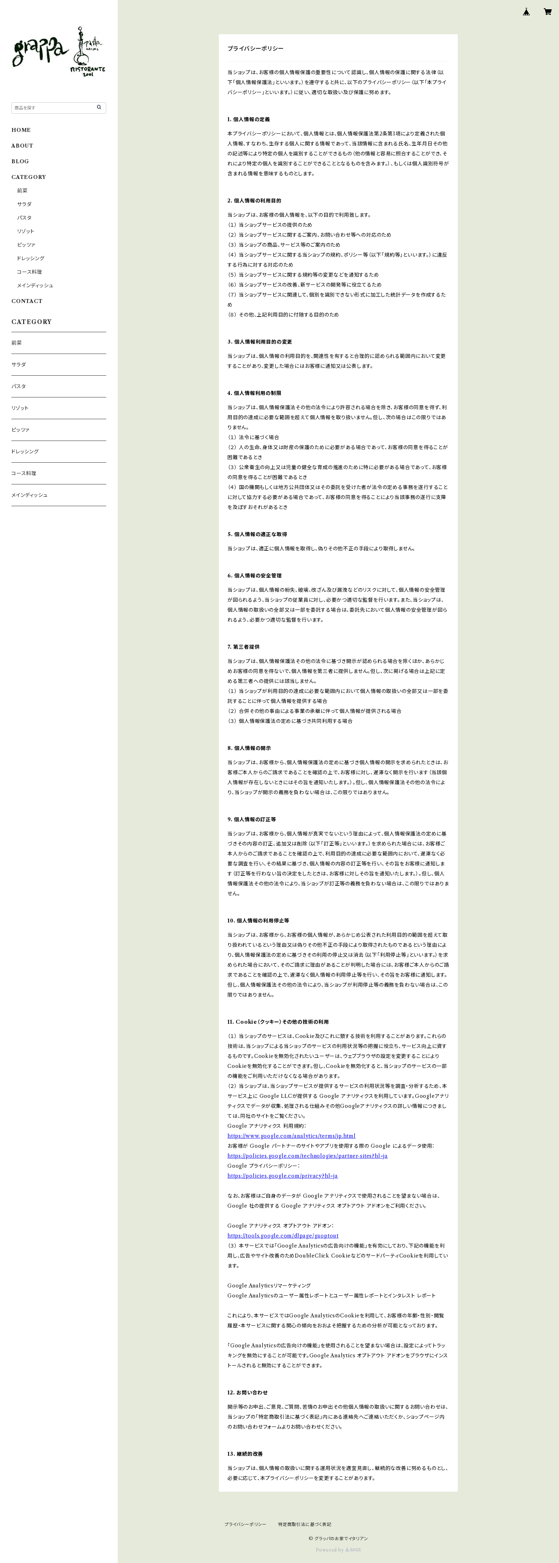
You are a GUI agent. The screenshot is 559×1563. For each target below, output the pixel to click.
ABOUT (22, 146)
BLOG (20, 161)
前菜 (22, 190)
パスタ (24, 218)
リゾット (26, 231)
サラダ (24, 204)
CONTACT (27, 301)
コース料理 (29, 272)
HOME (21, 130)
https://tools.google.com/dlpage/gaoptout (283, 1236)
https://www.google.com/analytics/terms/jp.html (291, 1136)
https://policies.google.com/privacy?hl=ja (282, 1176)
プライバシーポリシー (246, 1524)
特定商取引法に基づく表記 (305, 1524)
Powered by (338, 1550)
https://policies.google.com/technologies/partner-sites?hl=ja (307, 1156)
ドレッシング (31, 258)
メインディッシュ (35, 285)
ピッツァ (26, 245)
